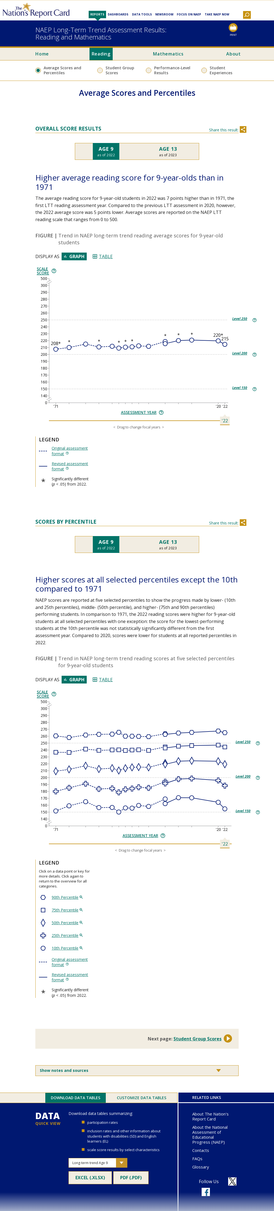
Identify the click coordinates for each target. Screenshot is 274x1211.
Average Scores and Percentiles (62, 70)
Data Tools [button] (142, 14)
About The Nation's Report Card (210, 1116)
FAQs (197, 1158)
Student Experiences (221, 70)
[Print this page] (233, 30)
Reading (101, 54)
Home (42, 54)
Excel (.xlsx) (90, 1179)
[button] (247, 15)
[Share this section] (243, 129)
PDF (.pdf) (133, 1179)
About (233, 54)
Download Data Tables (75, 1097)
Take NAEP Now (217, 14)
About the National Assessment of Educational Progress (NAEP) (210, 1134)
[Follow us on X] (232, 1181)
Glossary (200, 1166)
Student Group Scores (120, 70)
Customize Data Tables (141, 1097)
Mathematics (168, 54)
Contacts (200, 1150)
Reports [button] (97, 14)
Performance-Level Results (172, 70)
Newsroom (164, 14)
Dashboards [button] (118, 14)
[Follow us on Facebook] (206, 1192)
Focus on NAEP (189, 14)
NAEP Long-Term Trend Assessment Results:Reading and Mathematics (101, 33)
